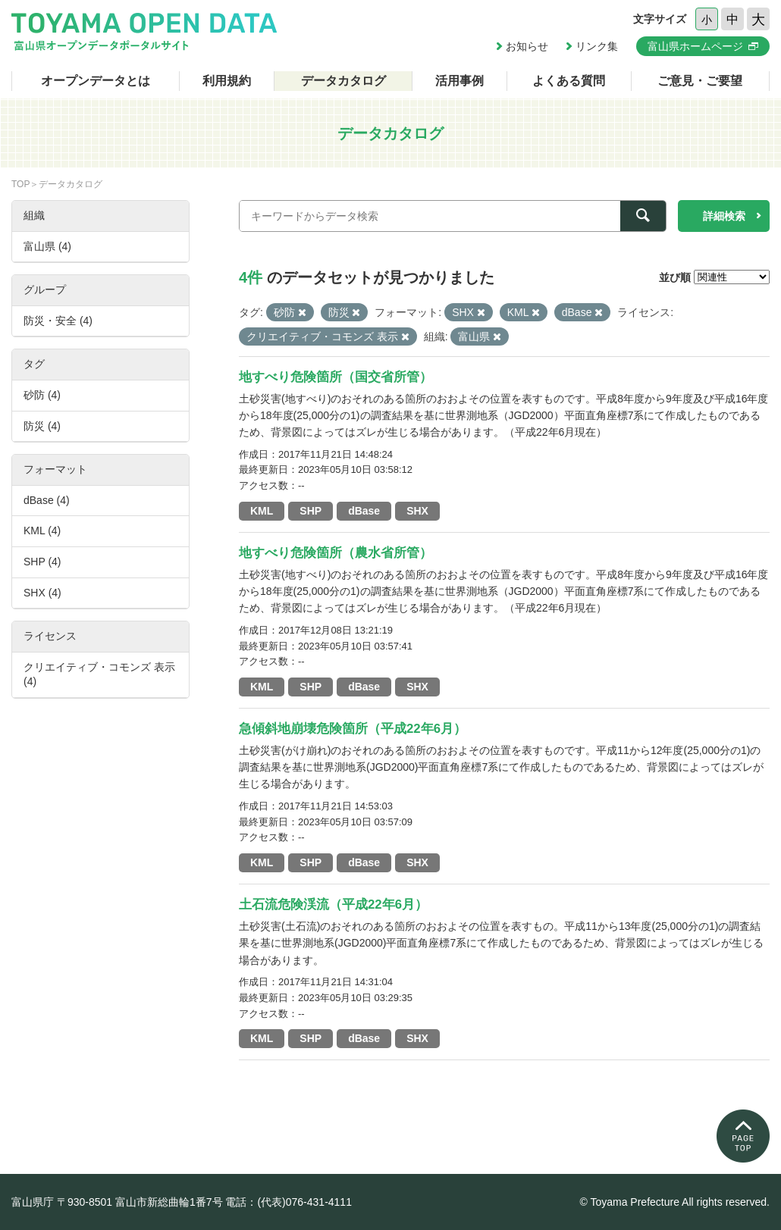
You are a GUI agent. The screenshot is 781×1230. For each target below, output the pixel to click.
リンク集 (597, 46)
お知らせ (527, 46)
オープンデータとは (95, 80)
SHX (417, 511)
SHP (310, 511)
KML (261, 511)
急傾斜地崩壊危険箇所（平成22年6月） (352, 728)
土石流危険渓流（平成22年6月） (333, 904)
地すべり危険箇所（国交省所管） (335, 377)
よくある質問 (568, 80)
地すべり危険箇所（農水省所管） (335, 553)
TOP (20, 184)
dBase (364, 511)
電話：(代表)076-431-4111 (288, 1202)
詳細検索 (724, 216)
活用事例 (459, 80)
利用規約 (226, 80)
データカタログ (343, 80)
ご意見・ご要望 (699, 80)
